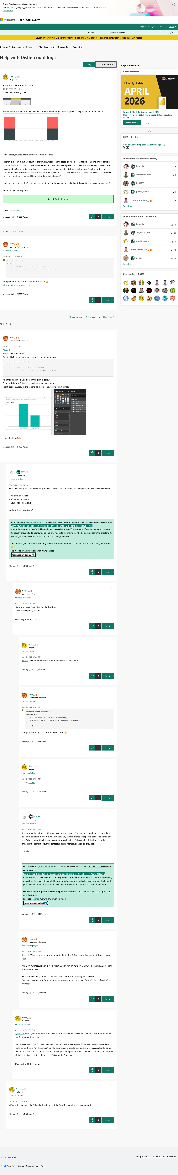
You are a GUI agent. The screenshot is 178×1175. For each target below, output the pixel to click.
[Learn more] (132, 122)
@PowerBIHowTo (33, 522)
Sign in (153, 26)
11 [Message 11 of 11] (30, 791)
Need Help (15, 210)
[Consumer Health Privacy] (36, 1165)
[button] (89, 64)
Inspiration (58, 19)
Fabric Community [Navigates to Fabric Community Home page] (29, 19)
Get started (137, 37)
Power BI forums (10, 47)
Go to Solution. (62, 199)
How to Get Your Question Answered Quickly (144, 144)
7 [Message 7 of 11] (29, 669)
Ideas (69, 19)
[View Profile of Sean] (12, 243)
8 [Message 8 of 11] (11, 294)
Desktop (78, 47)
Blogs (94, 19)
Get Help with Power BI (54, 47)
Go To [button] (171, 26)
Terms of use (158, 1156)
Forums (46, 19)
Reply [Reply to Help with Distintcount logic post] (107, 216)
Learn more (8, 10)
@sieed (6, 350)
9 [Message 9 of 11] (29, 914)
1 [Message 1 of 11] (11, 217)
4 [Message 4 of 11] (17, 566)
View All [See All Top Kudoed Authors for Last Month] (127, 264)
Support (117, 19)
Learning (105, 19)
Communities (82, 19)
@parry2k (26, 955)
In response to (10, 250)
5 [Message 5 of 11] (23, 1064)
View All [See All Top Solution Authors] (127, 206)
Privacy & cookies (143, 1156)
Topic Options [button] (105, 64)
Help (162, 26)
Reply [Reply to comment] (107, 300)
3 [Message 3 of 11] (17, 1114)
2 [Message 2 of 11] (11, 447)
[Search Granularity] (96, 32)
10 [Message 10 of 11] (30, 992)
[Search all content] (141, 32)
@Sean (25, 660)
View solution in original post (16, 285)
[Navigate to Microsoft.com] (7, 19)
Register (143, 26)
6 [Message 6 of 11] (23, 619)
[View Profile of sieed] (12, 76)
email (24, 550)
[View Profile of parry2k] (24, 471)
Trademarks (172, 1156)
